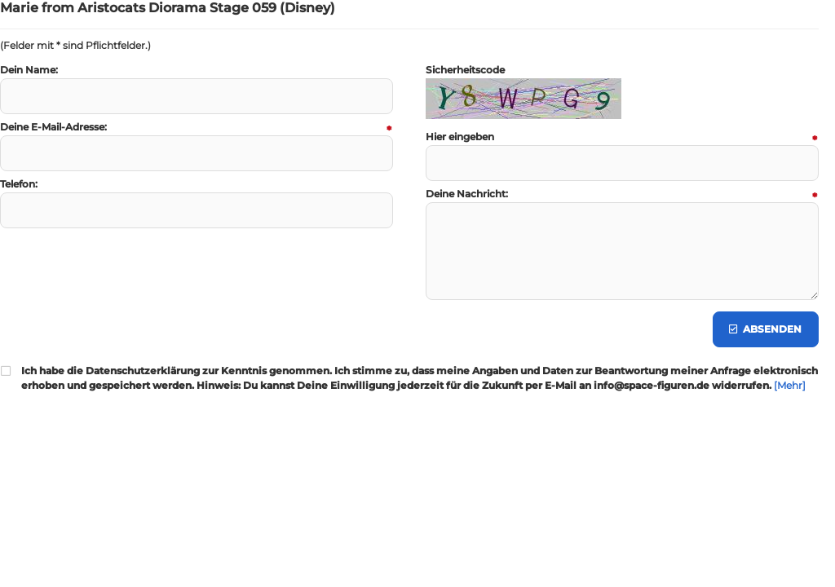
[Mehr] (790, 385)
